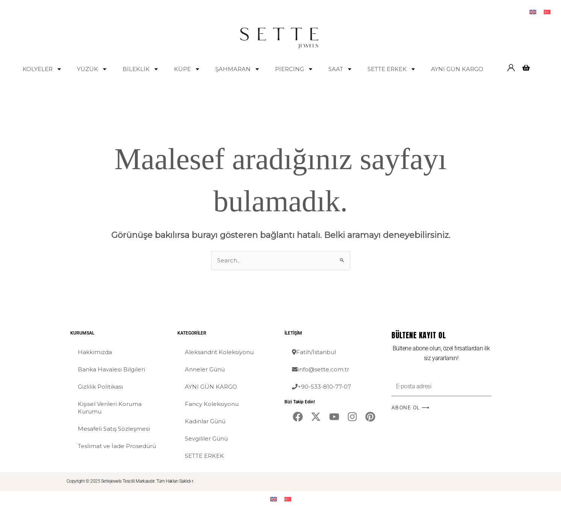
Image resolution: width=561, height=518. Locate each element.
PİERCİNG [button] (294, 69)
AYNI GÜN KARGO (457, 69)
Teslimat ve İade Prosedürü (117, 446)
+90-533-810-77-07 (321, 386)
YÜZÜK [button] (92, 69)
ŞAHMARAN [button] (237, 69)
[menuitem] (533, 12)
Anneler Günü (205, 369)
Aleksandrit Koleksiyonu (219, 352)
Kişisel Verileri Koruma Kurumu (110, 407)
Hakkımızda (95, 352)
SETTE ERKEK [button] (391, 69)
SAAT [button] (340, 69)
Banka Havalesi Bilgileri (111, 369)
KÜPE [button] (187, 69)
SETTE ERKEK (204, 455)
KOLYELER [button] (42, 69)
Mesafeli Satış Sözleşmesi (114, 428)
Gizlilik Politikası (100, 386)
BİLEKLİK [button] (140, 69)
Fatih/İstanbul (314, 352)
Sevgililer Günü (206, 438)
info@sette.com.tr (320, 369)
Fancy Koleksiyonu (212, 403)
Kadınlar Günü (205, 421)
